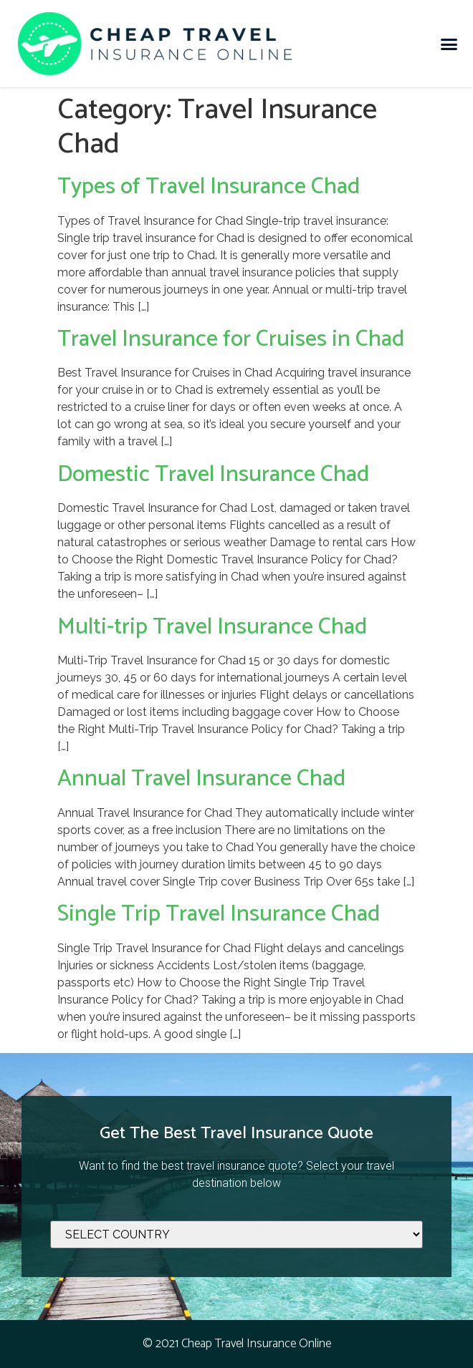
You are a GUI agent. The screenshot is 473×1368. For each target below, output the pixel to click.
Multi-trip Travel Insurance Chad (212, 627)
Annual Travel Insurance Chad (201, 778)
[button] (449, 43)
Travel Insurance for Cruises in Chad (230, 339)
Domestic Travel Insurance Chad (213, 474)
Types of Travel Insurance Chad (208, 186)
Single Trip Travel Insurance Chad (218, 914)
